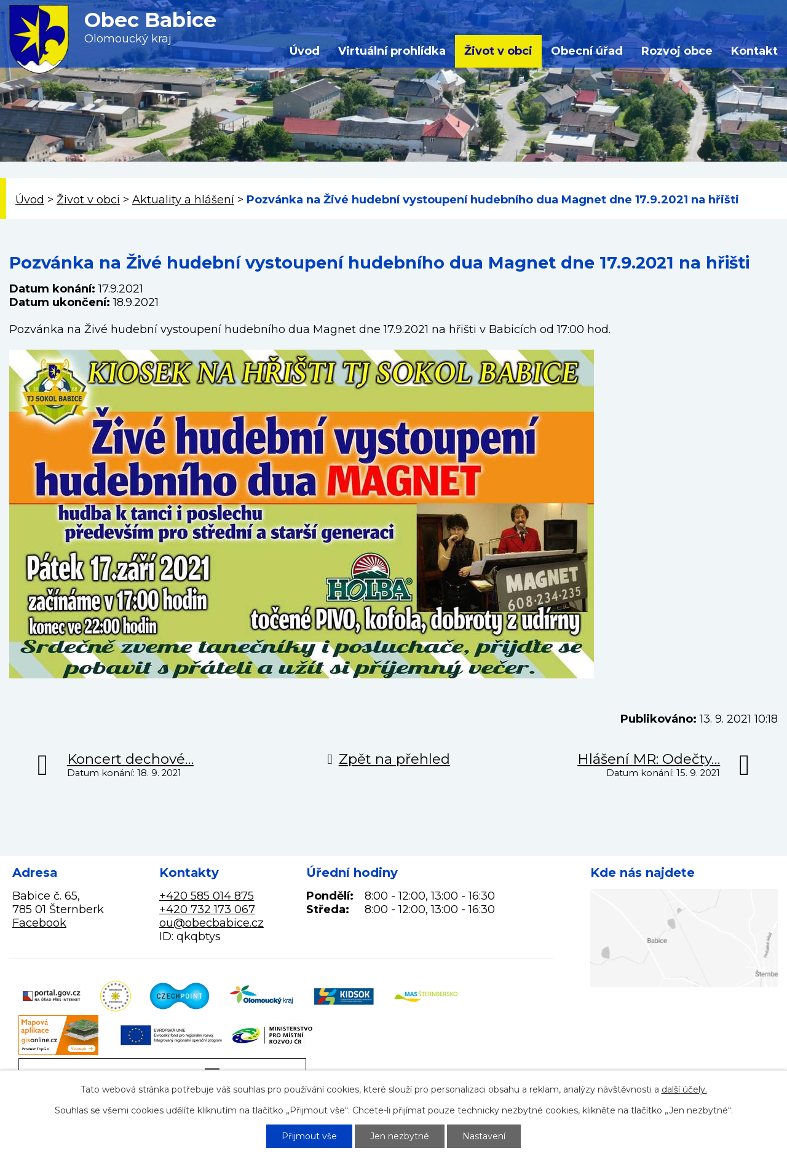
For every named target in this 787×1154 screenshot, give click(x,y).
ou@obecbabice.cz (211, 923)
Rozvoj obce (677, 51)
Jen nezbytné (399, 1136)
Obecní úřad (587, 51)
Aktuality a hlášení (183, 199)
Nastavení (483, 1136)
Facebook (39, 923)
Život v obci (498, 51)
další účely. (684, 1089)
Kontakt (754, 51)
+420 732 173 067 (207, 909)
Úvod (305, 51)
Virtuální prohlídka (392, 51)
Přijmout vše (309, 1136)
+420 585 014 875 (206, 896)
